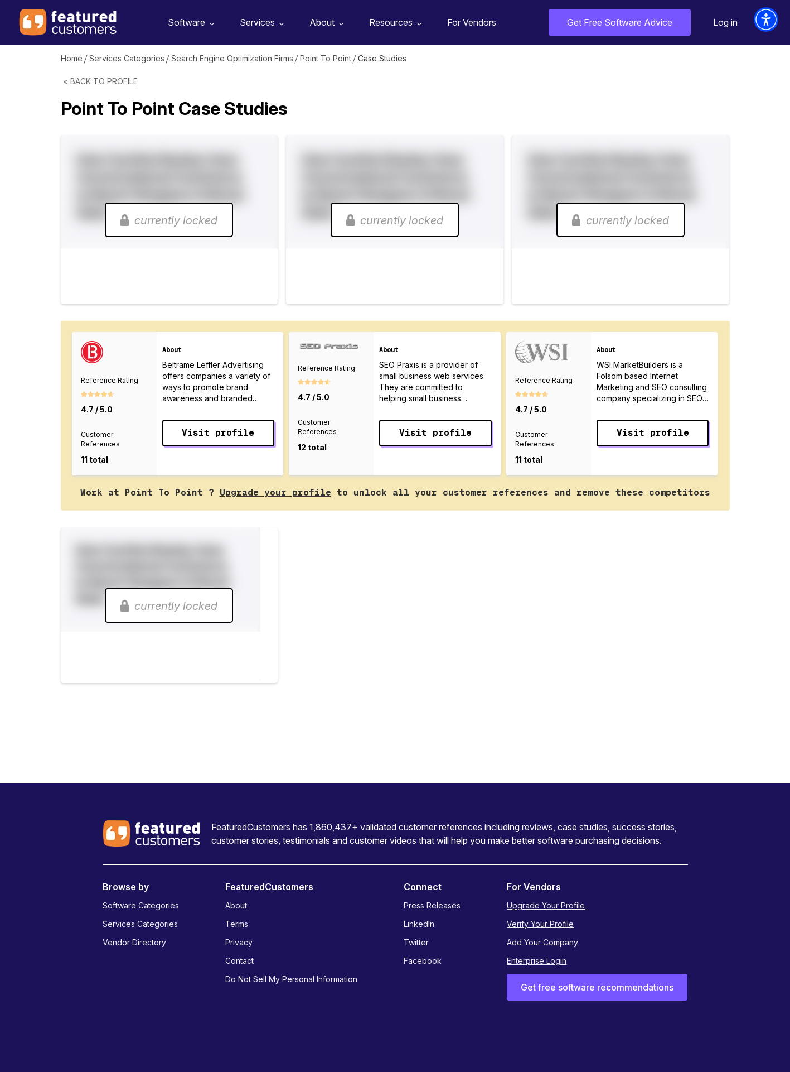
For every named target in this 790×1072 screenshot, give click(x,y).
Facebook (423, 960)
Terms (236, 924)
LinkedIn (419, 924)
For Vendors (471, 22)
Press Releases (432, 905)
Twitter (416, 942)
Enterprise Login (536, 960)
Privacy (239, 942)
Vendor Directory (134, 942)
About (325, 22)
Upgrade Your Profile (546, 905)
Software (189, 22)
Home (72, 58)
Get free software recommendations (597, 987)
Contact (239, 960)
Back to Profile (104, 81)
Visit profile (218, 433)
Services (260, 22)
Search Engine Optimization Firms (232, 58)
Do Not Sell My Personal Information (291, 979)
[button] (766, 19)
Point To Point (325, 58)
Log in (725, 22)
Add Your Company (542, 942)
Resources (394, 22)
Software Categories (141, 905)
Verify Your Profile (540, 924)
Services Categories (126, 58)
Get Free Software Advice (619, 22)
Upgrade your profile (275, 492)
